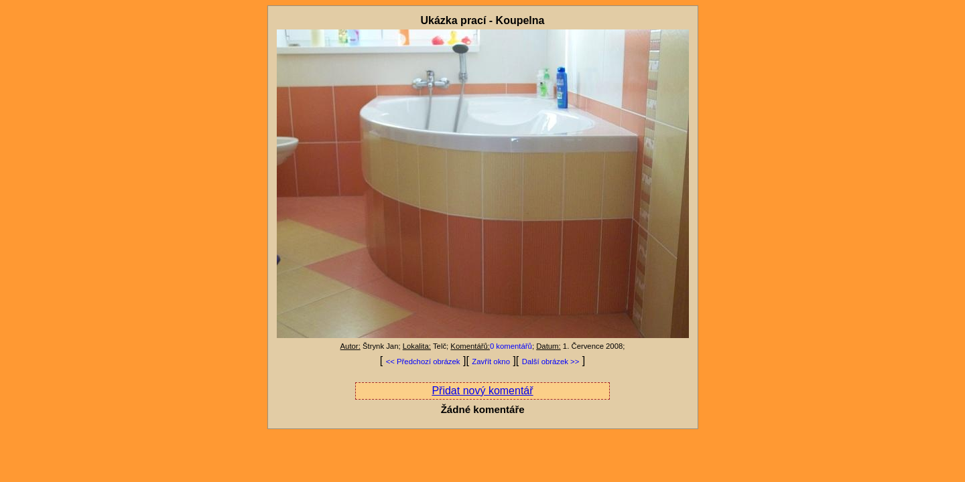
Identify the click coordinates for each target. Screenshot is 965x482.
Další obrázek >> (551, 361)
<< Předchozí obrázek (423, 361)
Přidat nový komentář (482, 390)
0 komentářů (511, 346)
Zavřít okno (491, 361)
